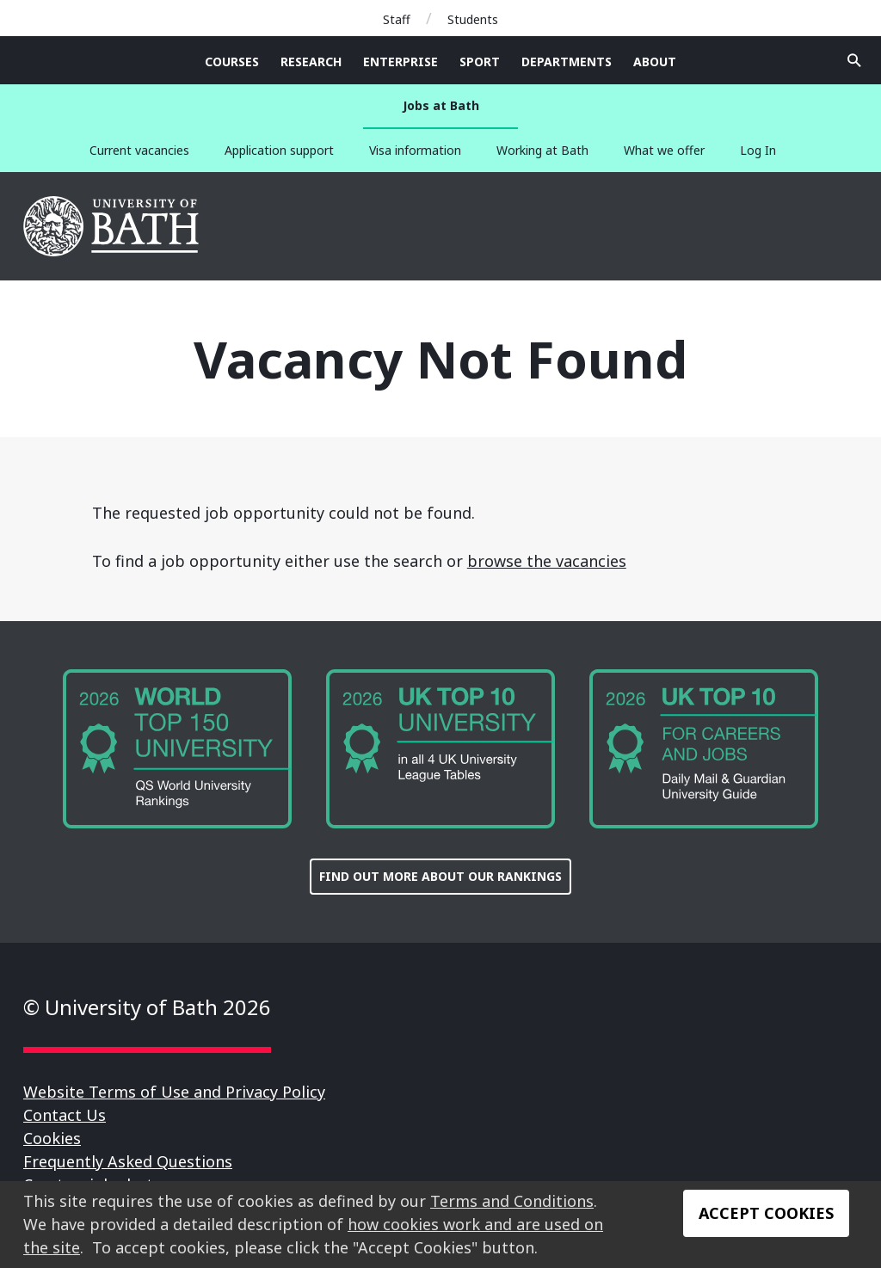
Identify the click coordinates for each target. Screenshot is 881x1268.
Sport (479, 61)
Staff (396, 19)
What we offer (664, 150)
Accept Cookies (766, 1213)
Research (311, 61)
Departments (566, 61)
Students (472, 19)
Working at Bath (542, 150)
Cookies (52, 1138)
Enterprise (400, 61)
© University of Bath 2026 (147, 1007)
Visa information (415, 150)
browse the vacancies (546, 561)
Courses (232, 61)
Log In (758, 150)
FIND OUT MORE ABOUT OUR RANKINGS (440, 876)
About (654, 61)
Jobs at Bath (441, 105)
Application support (279, 150)
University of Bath (112, 226)
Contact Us (64, 1115)
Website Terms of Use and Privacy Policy (174, 1091)
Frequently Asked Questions (127, 1161)
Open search (854, 60)
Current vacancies (139, 150)
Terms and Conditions (512, 1201)
